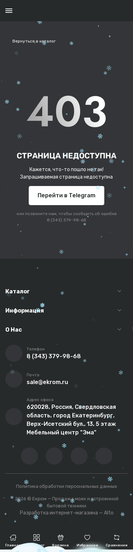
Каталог (17, 291)
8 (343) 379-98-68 (66, 220)
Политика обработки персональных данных (66, 486)
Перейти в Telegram (66, 195)
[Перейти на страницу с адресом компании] (13, 416)
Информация (24, 310)
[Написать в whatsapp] (103, 455)
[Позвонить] (13, 353)
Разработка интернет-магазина (59, 513)
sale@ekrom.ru (47, 382)
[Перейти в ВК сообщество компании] (29, 455)
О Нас (13, 329)
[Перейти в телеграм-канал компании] (79, 455)
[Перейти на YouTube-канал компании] (54, 455)
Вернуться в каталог (34, 41)
